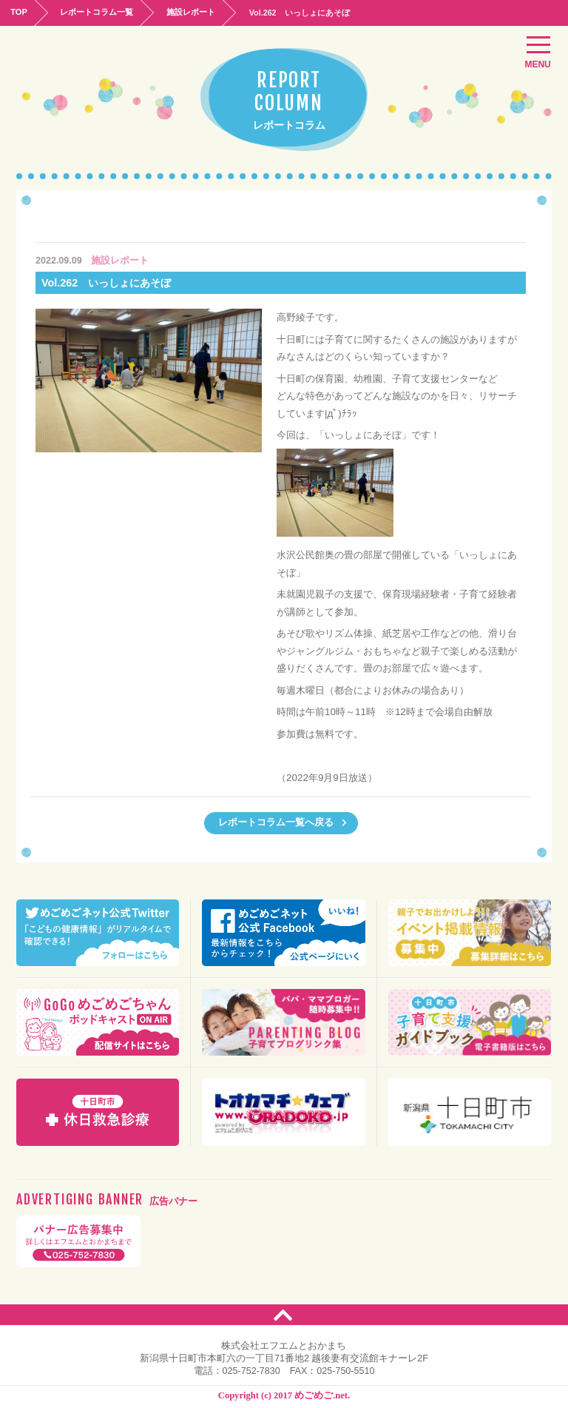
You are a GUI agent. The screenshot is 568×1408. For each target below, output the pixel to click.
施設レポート (196, 11)
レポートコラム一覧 (100, 11)
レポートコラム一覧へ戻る (283, 822)
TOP (20, 11)
